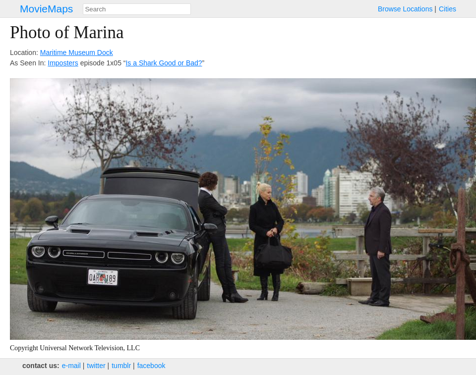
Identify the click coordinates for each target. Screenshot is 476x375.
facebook (151, 366)
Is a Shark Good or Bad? (163, 63)
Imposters (63, 63)
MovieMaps (46, 8)
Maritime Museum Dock (76, 52)
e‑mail (71, 366)
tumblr (121, 366)
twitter (96, 366)
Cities (447, 9)
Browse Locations (405, 9)
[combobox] (137, 9)
